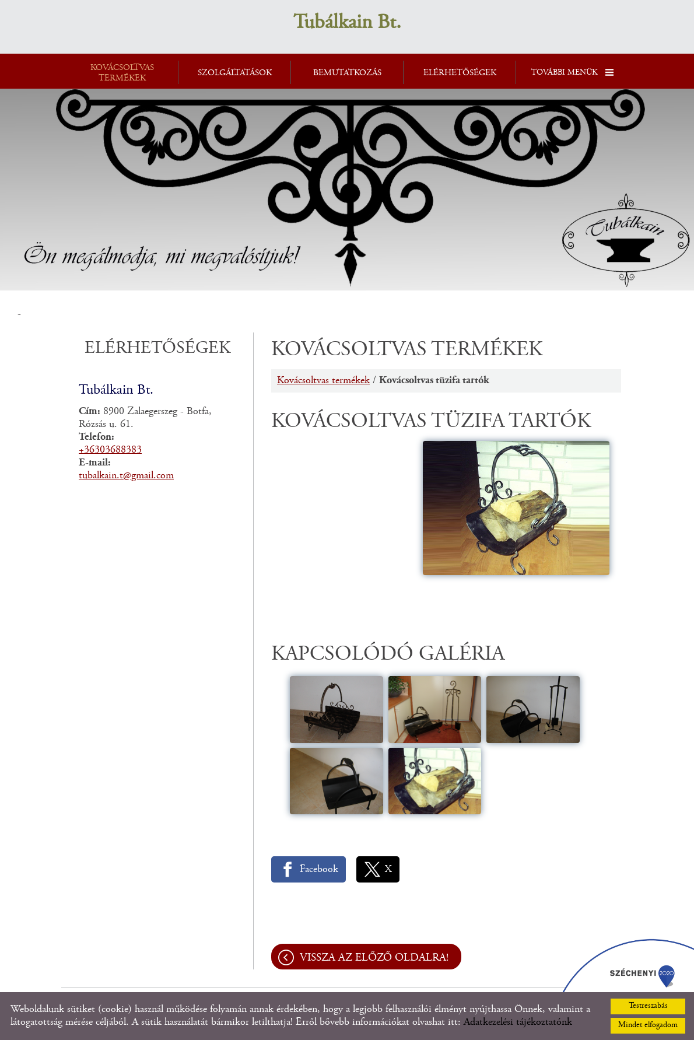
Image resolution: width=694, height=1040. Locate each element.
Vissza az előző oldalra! (374, 958)
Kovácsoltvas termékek (323, 381)
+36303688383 (110, 450)
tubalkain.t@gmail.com (126, 476)
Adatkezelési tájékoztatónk (518, 1022)
